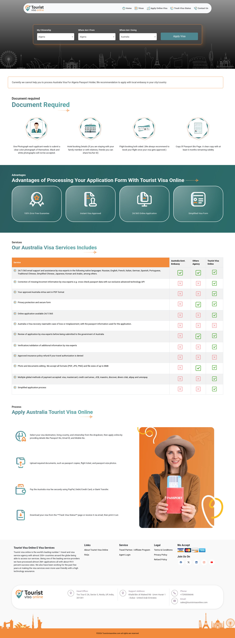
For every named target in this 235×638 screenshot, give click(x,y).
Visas (139, 8)
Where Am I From (86, 30)
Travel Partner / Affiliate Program (134, 550)
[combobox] (55, 36)
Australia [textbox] (125, 37)
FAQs (86, 555)
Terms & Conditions (163, 550)
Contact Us (201, 8)
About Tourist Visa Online (96, 550)
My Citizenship (44, 30)
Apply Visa (179, 36)
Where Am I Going (128, 30)
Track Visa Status (180, 8)
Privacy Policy (160, 555)
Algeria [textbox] (42, 37)
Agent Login (124, 555)
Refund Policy (160, 559)
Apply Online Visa (157, 8)
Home (127, 8)
